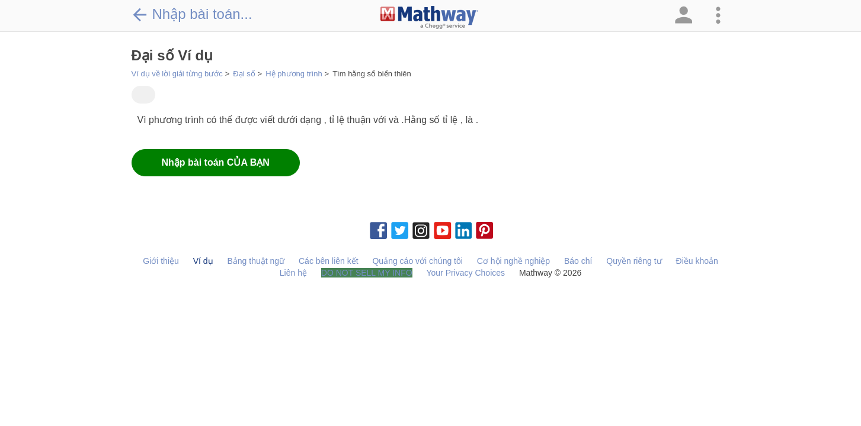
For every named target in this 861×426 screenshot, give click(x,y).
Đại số (244, 73)
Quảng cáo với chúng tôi (417, 261)
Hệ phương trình (293, 73)
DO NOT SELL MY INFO (366, 272)
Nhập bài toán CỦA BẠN (216, 162)
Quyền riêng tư (633, 261)
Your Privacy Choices (466, 272)
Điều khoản (697, 261)
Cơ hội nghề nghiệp (513, 261)
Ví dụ (203, 261)
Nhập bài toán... (192, 14)
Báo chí (578, 261)
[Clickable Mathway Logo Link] (429, 18)
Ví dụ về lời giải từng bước (177, 73)
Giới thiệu (161, 261)
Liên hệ (293, 272)
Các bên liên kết (329, 261)
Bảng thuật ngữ (255, 261)
